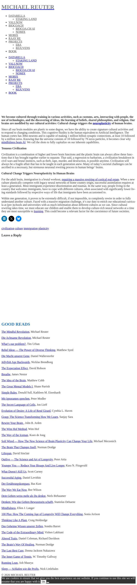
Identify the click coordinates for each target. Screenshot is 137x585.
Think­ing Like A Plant (14, 520)
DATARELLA (17, 15)
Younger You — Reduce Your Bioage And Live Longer (32, 465)
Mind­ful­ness (8, 508)
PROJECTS (15, 41)
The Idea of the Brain (13, 380)
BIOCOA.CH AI (25, 28)
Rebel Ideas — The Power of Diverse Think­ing (28, 350)
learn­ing (38, 211)
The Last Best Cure (12, 550)
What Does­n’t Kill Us (13, 471)
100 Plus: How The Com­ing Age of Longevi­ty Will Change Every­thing (42, 514)
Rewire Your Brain (12, 422)
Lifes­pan (6, 453)
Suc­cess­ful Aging (11, 477)
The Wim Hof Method (14, 429)
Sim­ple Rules (9, 392)
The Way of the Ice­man (14, 435)
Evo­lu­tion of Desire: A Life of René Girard (25, 410)
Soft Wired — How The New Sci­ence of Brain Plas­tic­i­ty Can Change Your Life (46, 441)
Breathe (5, 374)
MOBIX (13, 35)
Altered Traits (9, 538)
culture (19, 228)
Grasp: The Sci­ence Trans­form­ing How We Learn (29, 416)
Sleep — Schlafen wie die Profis (20, 568)
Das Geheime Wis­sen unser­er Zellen (22, 526)
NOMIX (20, 31)
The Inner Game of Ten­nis (16, 556)
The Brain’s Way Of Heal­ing (17, 544)
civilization (7, 228)
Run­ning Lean (9, 562)
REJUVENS (23, 48)
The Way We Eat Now (14, 489)
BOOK (13, 51)
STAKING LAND (26, 19)
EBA (18, 44)
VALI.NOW (15, 22)
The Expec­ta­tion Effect (14, 368)
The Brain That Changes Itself (18, 447)
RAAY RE (15, 38)
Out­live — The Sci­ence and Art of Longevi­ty (27, 459)
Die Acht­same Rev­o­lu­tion (16, 337)
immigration (31, 228)
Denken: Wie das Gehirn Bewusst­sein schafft (27, 501)
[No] (47, 582)
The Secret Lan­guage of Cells (18, 404)
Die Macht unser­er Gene (15, 356)
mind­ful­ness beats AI (13, 142)
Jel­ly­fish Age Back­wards (15, 362)
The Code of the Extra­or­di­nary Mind (22, 532)
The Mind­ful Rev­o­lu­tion (15, 331)
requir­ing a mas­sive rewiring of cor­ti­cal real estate (90, 179)
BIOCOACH (16, 25)
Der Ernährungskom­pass (15, 483)
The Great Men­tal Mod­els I (17, 386)
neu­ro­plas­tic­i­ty (102, 123)
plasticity (44, 228)
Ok (43, 581)
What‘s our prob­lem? (13, 343)
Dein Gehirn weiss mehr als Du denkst (23, 495)
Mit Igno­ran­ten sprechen (15, 398)
